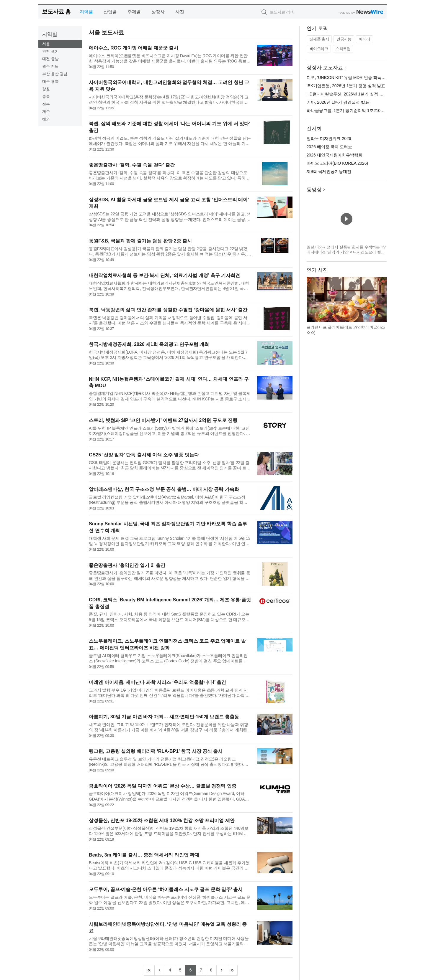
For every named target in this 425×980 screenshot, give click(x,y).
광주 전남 (50, 66)
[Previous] (159, 970)
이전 (311, 299)
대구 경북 (50, 81)
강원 (46, 89)
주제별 (134, 11)
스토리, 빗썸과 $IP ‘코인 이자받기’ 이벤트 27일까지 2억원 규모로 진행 (163, 420)
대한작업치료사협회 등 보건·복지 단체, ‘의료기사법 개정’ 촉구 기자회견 (164, 275)
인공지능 (343, 39)
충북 (46, 96)
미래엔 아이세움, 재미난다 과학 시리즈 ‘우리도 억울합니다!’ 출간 (157, 682)
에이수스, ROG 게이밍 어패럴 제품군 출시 (133, 47)
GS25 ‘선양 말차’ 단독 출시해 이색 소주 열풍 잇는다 (144, 454)
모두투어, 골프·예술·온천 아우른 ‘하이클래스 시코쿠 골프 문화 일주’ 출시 (166, 889)
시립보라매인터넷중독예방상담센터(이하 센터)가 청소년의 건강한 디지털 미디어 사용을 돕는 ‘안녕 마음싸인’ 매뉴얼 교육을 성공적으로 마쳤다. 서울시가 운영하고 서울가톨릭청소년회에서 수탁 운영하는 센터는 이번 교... (169, 941)
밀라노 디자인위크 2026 (329, 138)
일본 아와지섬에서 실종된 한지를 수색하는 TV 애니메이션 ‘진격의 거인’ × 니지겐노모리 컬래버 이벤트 (346, 252)
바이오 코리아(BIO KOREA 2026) (337, 163)
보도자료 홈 (56, 12)
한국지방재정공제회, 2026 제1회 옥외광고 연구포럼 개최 (149, 344)
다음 (382, 299)
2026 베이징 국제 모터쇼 (329, 146)
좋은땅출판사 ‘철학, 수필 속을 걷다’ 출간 (132, 164)
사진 (179, 11)
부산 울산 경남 (54, 74)
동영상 (314, 189)
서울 (46, 44)
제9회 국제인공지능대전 (329, 171)
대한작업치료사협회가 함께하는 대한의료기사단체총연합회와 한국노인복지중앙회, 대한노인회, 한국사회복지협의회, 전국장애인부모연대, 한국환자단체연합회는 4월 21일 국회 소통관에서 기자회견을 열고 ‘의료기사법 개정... (169, 286)
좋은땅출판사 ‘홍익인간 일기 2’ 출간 (127, 565)
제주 (46, 111)
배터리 (364, 39)
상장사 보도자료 (325, 67)
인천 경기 (50, 51)
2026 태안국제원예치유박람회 (334, 155)
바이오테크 (319, 49)
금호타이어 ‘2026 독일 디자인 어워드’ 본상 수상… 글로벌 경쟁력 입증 (162, 785)
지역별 (86, 11)
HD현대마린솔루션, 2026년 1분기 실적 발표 (347, 94)
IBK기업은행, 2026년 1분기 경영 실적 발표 (346, 85)
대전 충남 (50, 59)
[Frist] (149, 970)
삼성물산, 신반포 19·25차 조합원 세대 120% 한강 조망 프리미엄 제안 (161, 820)
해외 (46, 119)
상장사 (158, 11)
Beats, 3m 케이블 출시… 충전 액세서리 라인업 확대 (144, 854)
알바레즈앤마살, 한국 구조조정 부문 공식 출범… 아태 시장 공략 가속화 (164, 489)
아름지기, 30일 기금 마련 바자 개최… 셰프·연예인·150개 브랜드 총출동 (164, 716)
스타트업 (343, 49)
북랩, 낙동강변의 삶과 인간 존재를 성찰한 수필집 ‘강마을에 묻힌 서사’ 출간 (168, 309)
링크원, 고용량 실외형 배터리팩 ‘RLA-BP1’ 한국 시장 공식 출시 (156, 751)
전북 (46, 104)
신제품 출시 (319, 39)
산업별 (110, 11)
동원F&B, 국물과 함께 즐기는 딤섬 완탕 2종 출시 (140, 240)
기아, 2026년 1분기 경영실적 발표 (338, 102)
